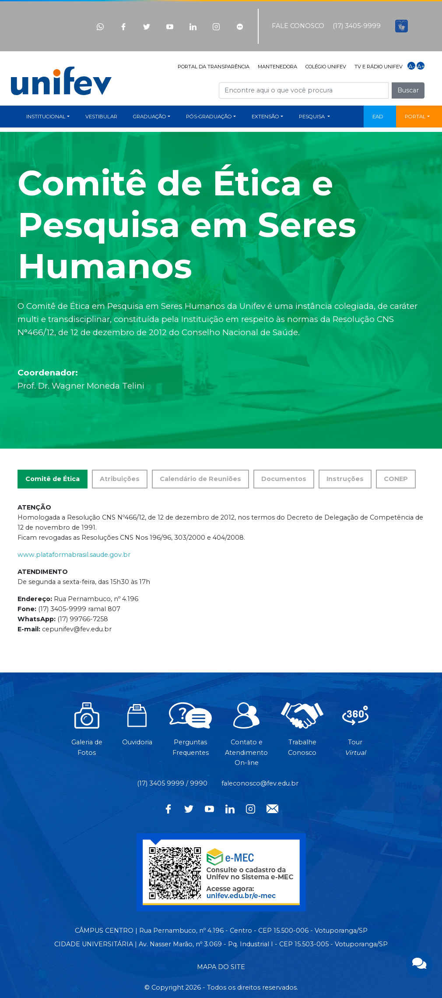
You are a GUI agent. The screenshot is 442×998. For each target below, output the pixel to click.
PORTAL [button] (415, 116)
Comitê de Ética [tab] (52, 479)
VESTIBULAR (101, 116)
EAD (377, 116)
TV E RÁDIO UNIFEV (378, 67)
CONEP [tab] (396, 479)
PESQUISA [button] (312, 116)
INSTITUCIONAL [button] (46, 116)
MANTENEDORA (277, 67)
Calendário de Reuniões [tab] (200, 479)
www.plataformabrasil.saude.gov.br (74, 555)
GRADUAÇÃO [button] (149, 116)
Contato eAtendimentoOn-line (246, 738)
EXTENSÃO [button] (265, 116)
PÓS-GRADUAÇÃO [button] (209, 116)
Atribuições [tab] (120, 479)
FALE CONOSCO (298, 26)
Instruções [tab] (345, 479)
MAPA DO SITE (221, 967)
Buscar (408, 90)
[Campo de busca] (304, 90)
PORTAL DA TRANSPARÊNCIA (213, 67)
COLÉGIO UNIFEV (325, 67)
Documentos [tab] (283, 479)
